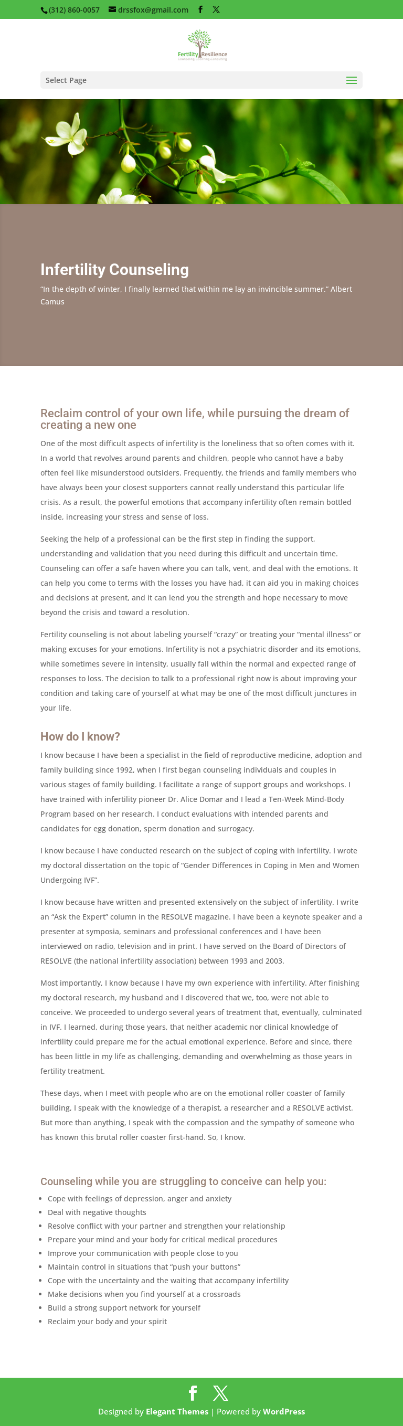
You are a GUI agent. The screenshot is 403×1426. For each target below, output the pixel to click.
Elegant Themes (177, 1411)
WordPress (284, 1411)
